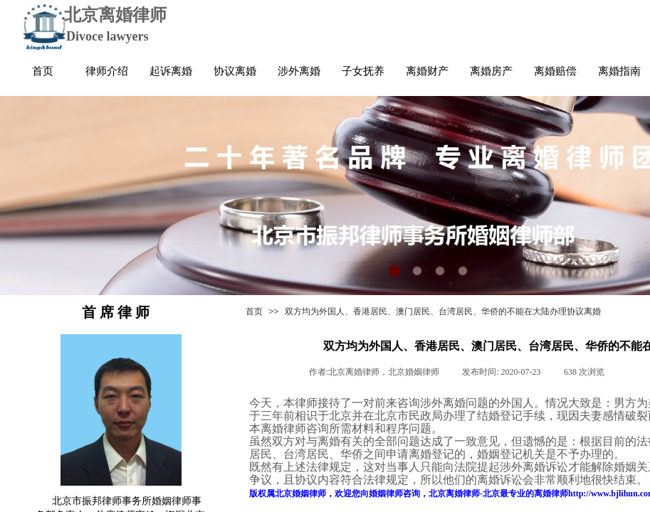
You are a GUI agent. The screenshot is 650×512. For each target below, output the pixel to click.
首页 (254, 311)
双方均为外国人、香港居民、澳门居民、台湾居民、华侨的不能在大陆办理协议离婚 (443, 311)
